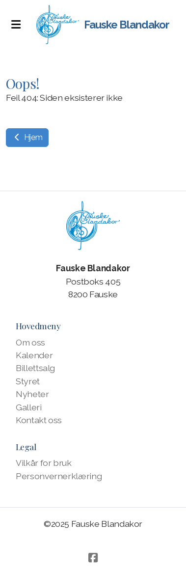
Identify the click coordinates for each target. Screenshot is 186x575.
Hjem (27, 137)
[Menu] (16, 24)
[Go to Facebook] (93, 557)
